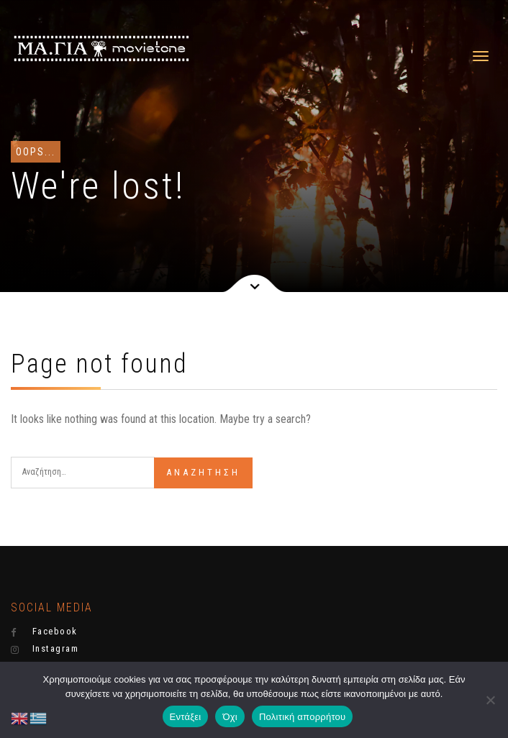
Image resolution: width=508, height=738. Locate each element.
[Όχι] (490, 700)
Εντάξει (185, 716)
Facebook (44, 631)
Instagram (44, 649)
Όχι (229, 716)
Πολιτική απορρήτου (302, 716)
